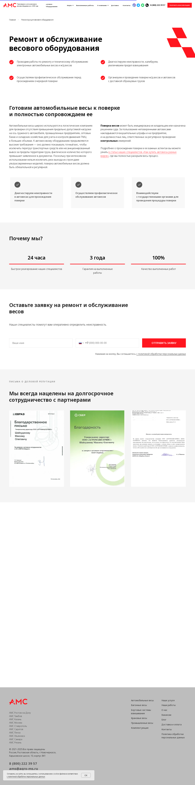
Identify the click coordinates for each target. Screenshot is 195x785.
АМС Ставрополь (18, 726)
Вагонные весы (139, 705)
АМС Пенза (14, 732)
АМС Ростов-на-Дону (20, 712)
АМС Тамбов (15, 716)
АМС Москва (15, 722)
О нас (164, 710)
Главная (12, 19)
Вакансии (166, 714)
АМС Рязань (15, 742)
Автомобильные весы (142, 700)
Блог (163, 719)
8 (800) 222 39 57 (157, 5)
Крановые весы (139, 718)
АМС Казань (15, 719)
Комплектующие (140, 727)
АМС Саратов (16, 729)
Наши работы (168, 705)
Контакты (166, 729)
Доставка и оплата (171, 724)
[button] (179, 5)
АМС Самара (15, 739)
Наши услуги (168, 700)
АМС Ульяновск (17, 735)
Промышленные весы (142, 723)
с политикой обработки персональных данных (161, 353)
